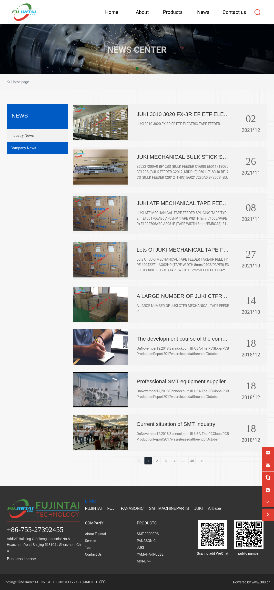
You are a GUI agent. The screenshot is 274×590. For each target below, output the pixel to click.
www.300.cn (261, 582)
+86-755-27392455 (35, 529)
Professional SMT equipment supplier (181, 381)
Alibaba (215, 508)
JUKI (198, 508)
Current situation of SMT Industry (176, 424)
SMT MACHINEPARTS (169, 508)
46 (192, 461)
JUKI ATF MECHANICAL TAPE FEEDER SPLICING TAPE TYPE (181, 206)
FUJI (111, 508)
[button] (137, 68)
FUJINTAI (93, 508)
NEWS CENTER (137, 62)
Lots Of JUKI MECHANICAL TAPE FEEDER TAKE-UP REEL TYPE (182, 253)
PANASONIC (132, 508)
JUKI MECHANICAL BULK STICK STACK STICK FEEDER (183, 160)
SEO (102, 582)
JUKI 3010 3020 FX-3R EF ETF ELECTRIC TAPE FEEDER (182, 117)
